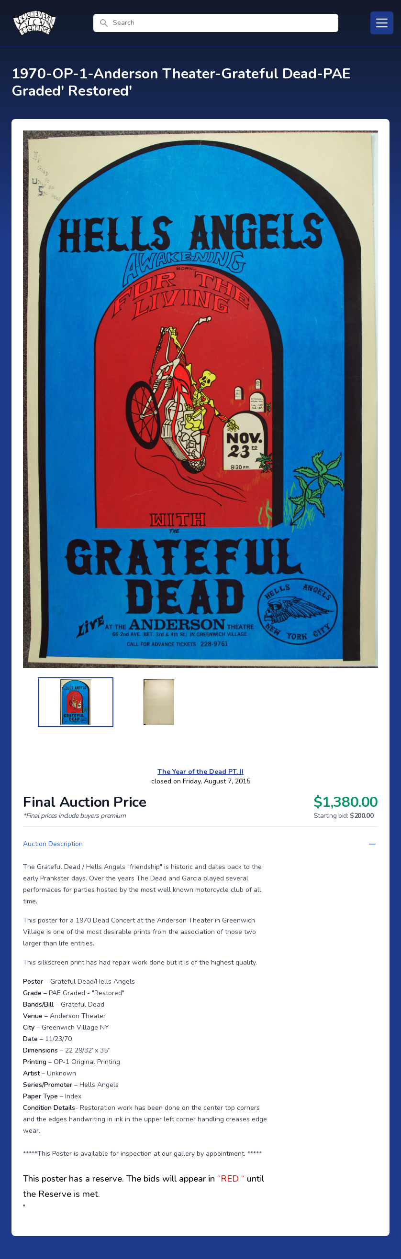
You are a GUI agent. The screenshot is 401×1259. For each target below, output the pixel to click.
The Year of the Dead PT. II (200, 771)
